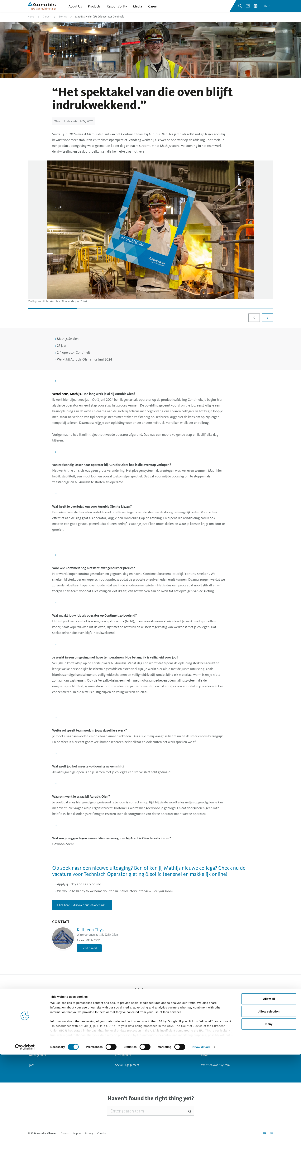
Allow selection (269, 1105)
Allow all (269, 1093)
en (266, 9)
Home (31, 21)
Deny (268, 1118)
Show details (201, 1141)
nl (270, 9)
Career (46, 21)
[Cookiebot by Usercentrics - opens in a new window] (25, 1141)
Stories (63, 21)
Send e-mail (89, 951)
